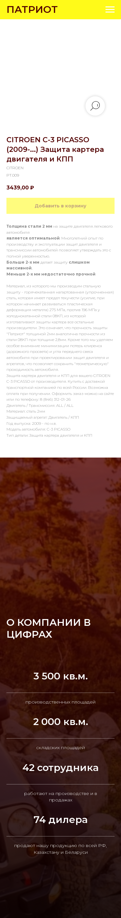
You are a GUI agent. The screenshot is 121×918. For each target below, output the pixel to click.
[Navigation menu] (110, 9)
